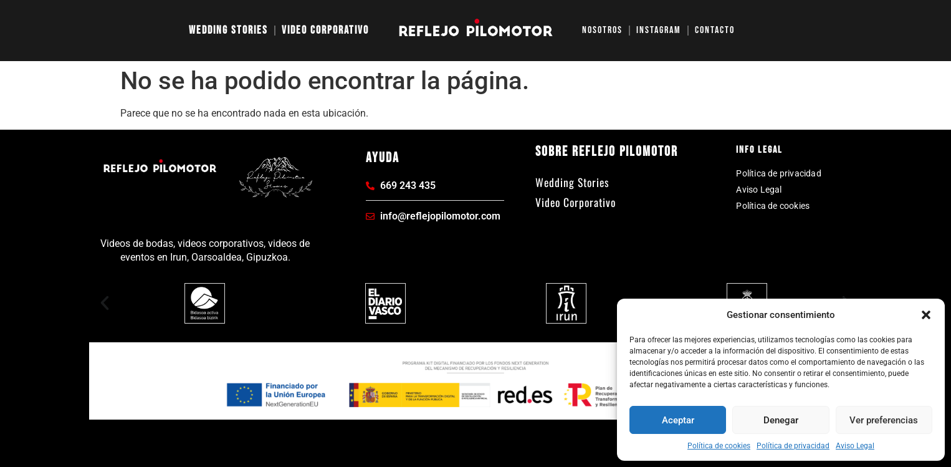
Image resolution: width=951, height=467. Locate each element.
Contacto (715, 30)
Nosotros (602, 30)
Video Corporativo (325, 30)
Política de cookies (718, 445)
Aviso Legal (855, 445)
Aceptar (678, 420)
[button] (926, 315)
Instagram (658, 30)
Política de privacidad (793, 445)
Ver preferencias (883, 420)
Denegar (780, 420)
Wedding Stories (228, 30)
